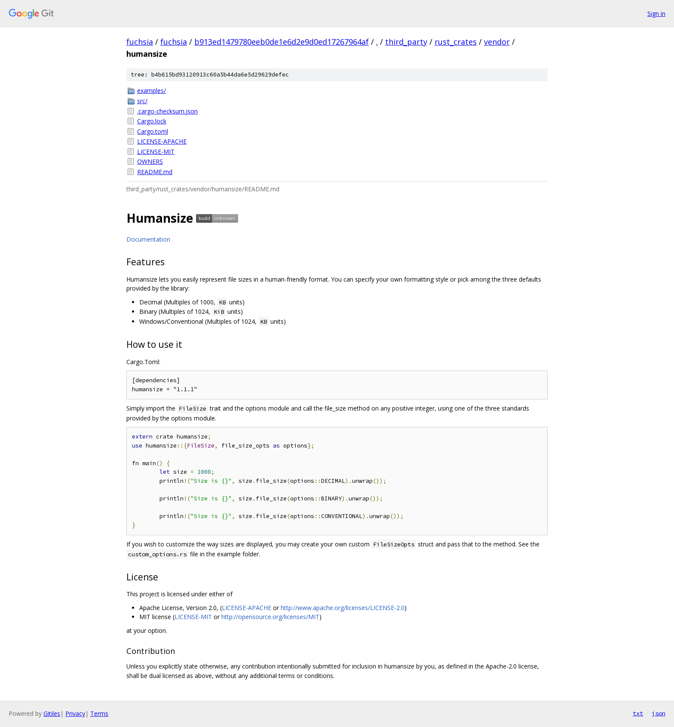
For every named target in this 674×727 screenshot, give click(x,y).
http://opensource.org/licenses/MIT (270, 617)
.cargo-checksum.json (167, 111)
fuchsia (139, 42)
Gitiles (51, 713)
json (658, 713)
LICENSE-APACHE (162, 141)
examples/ (151, 90)
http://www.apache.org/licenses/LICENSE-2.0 (342, 608)
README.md (154, 172)
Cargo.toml (152, 131)
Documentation (148, 239)
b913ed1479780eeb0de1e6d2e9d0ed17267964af (281, 42)
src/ (142, 101)
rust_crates (456, 42)
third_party (406, 42)
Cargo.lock (151, 121)
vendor (497, 42)
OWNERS (150, 161)
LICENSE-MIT (156, 151)
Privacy (75, 713)
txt (638, 713)
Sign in (656, 13)
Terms (99, 713)
